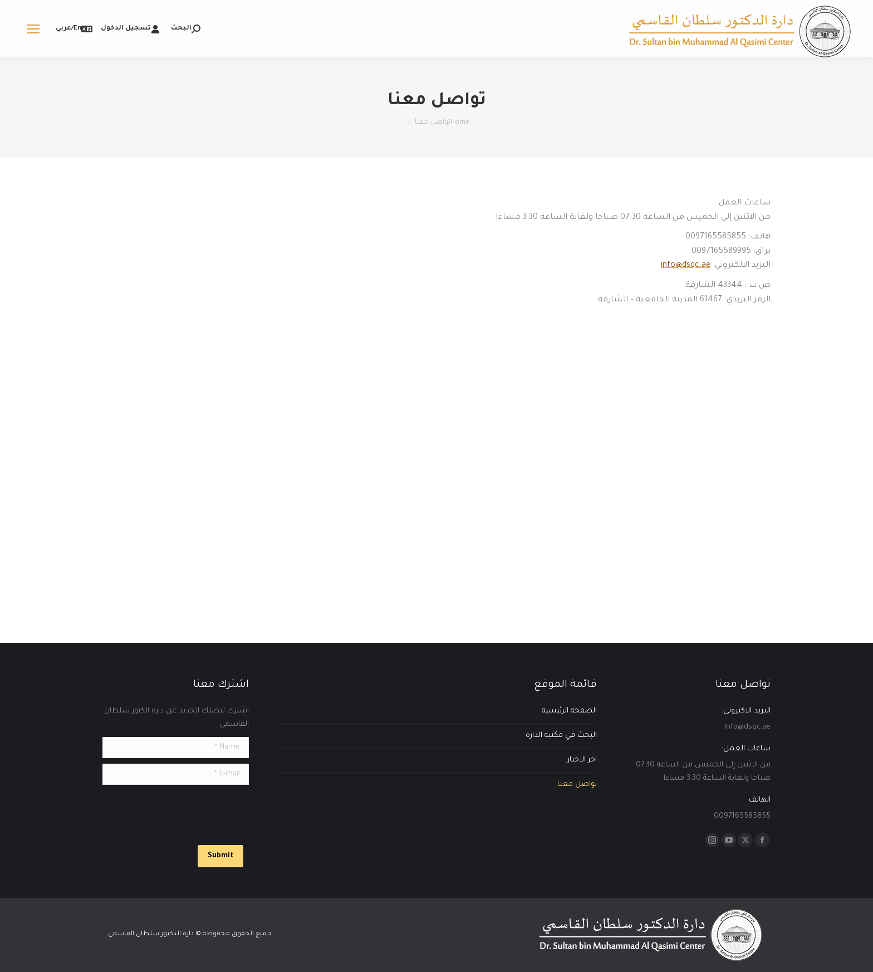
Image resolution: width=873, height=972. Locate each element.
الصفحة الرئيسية (569, 711)
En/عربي (74, 29)
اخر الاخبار (582, 760)
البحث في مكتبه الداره (561, 735)
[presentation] (164, 812)
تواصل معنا (577, 784)
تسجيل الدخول (130, 29)
